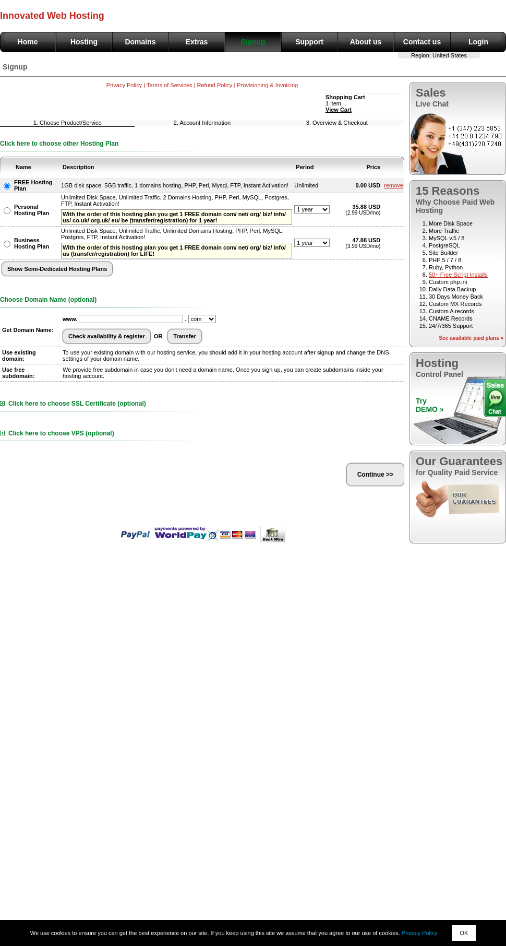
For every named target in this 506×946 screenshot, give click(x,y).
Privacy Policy (419, 933)
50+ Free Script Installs (458, 274)
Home (28, 42)
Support (309, 42)
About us (366, 42)
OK (464, 933)
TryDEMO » (430, 405)
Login (478, 42)
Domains (140, 42)
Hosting (84, 42)
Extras (197, 42)
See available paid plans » (471, 338)
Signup (252, 42)
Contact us (422, 42)
